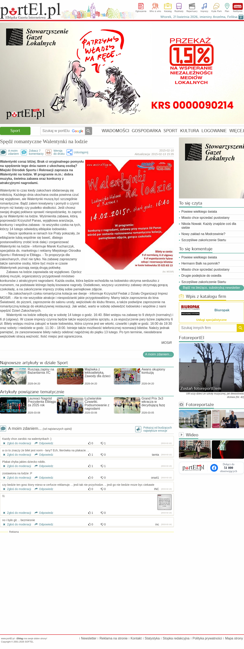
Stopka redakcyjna (176, 638)
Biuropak (222, 310)
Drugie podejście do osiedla (201, 275)
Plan (227, 11)
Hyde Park (216, 11)
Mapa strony (234, 638)
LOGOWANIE (214, 131)
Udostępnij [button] (81, 152)
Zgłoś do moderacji (16, 443)
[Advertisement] (87, 563)
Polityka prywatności (207, 638)
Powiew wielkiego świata (199, 211)
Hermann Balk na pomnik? (200, 263)
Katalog (168, 11)
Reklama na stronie (113, 638)
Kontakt (136, 638)
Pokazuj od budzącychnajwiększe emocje (157, 429)
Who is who (155, 11)
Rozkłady (178, 11)
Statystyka (152, 638)
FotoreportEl (191, 338)
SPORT (170, 131)
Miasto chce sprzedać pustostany (205, 217)
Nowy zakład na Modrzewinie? (203, 234)
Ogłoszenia (140, 11)
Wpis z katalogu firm (202, 297)
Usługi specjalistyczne (211, 319)
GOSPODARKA (146, 131)
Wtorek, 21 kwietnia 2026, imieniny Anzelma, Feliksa (198, 17)
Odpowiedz (42, 443)
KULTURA (189, 131)
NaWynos (238, 6)
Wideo (188, 435)
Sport (15, 131)
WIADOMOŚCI (115, 131)
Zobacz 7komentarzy (36, 152)
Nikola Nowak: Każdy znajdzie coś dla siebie (208, 225)
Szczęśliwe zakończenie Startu (203, 240)
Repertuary (191, 11)
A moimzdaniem (13, 152)
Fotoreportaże (196, 405)
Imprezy (204, 11)
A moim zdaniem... (158, 354)
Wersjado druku (58, 152)
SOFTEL (29, 641)
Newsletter (89, 638)
